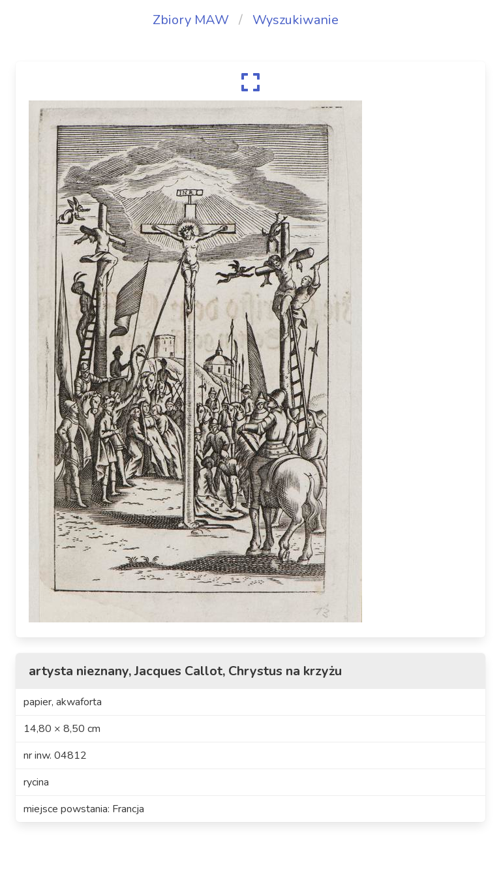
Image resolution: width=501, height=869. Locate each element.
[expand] (250, 82)
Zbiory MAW (191, 20)
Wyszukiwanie (295, 20)
